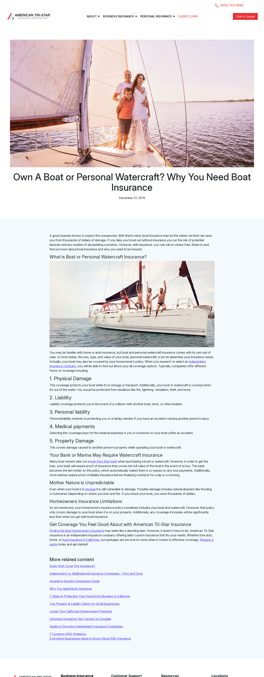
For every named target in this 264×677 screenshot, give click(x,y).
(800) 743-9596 (229, 5)
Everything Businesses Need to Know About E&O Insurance (90, 638)
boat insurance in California (80, 540)
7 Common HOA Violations (68, 634)
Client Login (188, 16)
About (92, 16)
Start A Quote (245, 16)
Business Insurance (118, 16)
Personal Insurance (156, 16)
